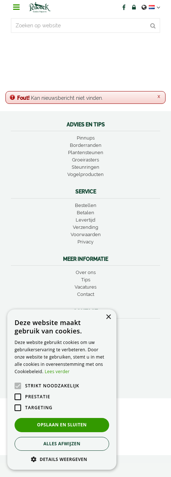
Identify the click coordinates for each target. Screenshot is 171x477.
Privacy (85, 242)
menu (16, 7)
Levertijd (85, 220)
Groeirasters (85, 160)
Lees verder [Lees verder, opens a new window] (57, 371)
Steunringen (85, 167)
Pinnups (86, 138)
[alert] (61, 389)
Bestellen (85, 205)
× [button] (108, 317)
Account (134, 7)
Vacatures (85, 287)
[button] (62, 459)
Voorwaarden (86, 234)
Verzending (85, 227)
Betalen (85, 212)
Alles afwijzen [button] (61, 444)
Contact (85, 294)
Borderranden (86, 145)
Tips (85, 279)
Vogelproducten (85, 174)
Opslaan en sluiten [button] (62, 425)
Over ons (86, 272)
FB (123, 7)
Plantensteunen (85, 152)
